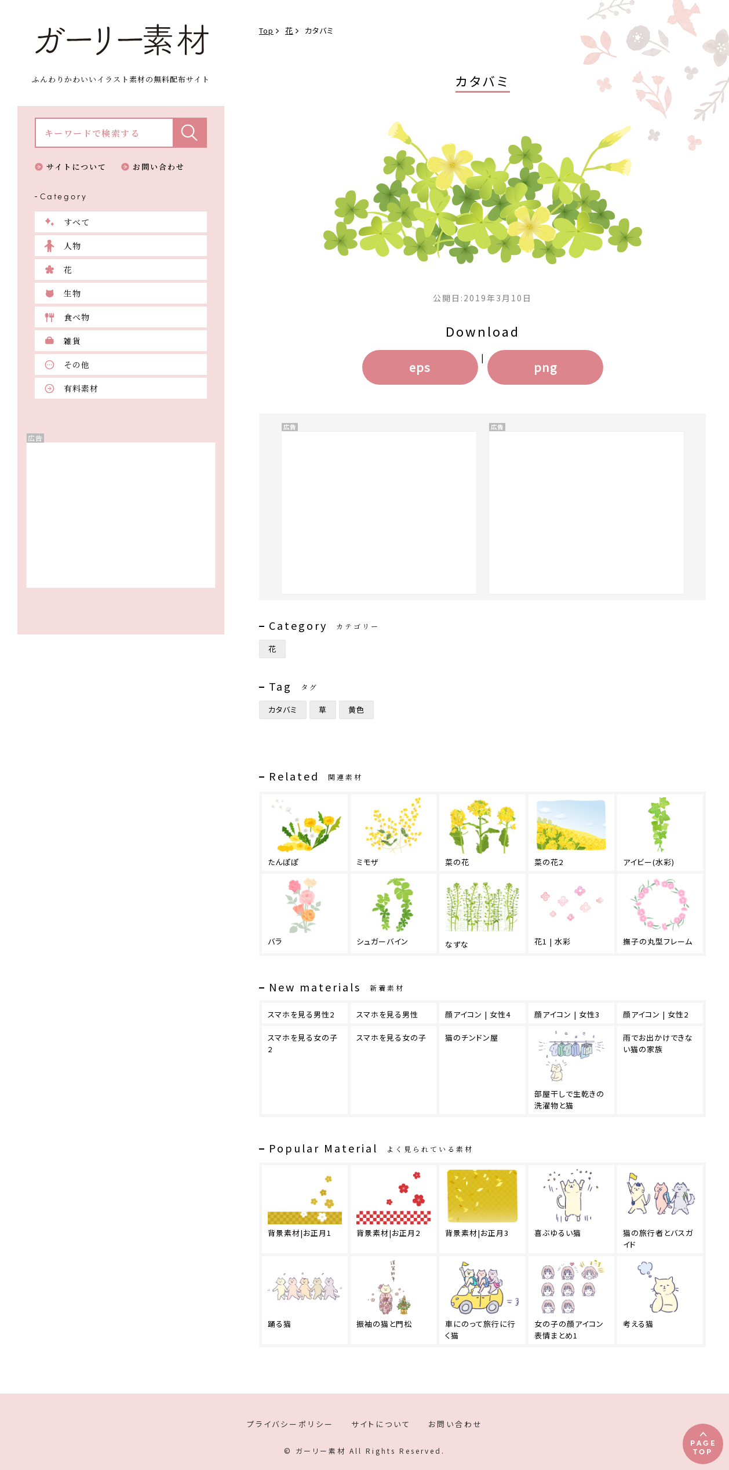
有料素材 (81, 388)
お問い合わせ (159, 166)
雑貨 (72, 340)
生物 (72, 293)
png (545, 367)
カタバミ (282, 709)
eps (420, 367)
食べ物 (77, 317)
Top (266, 30)
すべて (77, 222)
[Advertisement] (121, 515)
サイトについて (76, 166)
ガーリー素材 (121, 40)
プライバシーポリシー (290, 1423)
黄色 (356, 709)
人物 (72, 245)
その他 (77, 364)
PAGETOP (703, 1446)
